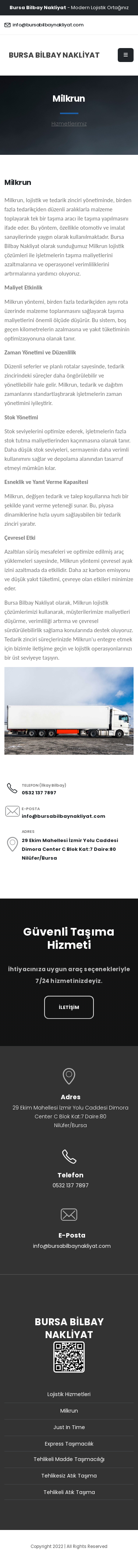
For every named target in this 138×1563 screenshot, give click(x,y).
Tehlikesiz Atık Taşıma (69, 1475)
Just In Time (69, 1427)
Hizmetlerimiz (69, 123)
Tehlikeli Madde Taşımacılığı (69, 1459)
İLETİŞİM (69, 1007)
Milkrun (69, 1410)
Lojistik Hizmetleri (69, 1394)
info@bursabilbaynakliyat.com (43, 24)
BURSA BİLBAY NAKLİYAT (54, 55)
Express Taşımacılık (69, 1443)
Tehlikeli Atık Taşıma (69, 1492)
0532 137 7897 (71, 1185)
